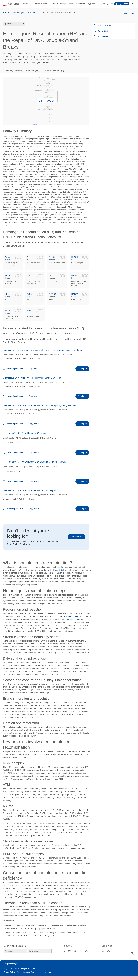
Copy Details (34, 369)
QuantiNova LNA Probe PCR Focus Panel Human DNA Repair (32, 378)
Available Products (53, 71)
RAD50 (52, 294)
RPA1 (29, 310)
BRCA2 (8, 275)
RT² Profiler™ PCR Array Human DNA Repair (24, 433)
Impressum (47, 972)
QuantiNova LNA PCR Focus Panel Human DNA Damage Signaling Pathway (39, 405)
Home (6, 12)
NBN (7, 294)
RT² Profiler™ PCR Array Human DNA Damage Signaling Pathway (34, 462)
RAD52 (8, 310)
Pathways (32, 12)
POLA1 (30, 294)
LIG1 (51, 275)
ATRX (52, 257)
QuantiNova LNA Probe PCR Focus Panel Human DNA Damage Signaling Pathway (42, 350)
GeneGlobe (13, 4)
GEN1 (30, 275)
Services (71, 4)
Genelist (32, 71)
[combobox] (15, 23)
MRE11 (74, 275)
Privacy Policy (9, 972)
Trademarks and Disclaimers (28, 972)
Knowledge (61, 4)
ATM (29, 257)
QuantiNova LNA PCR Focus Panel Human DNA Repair (29, 490)
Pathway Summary (14, 71)
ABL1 (7, 257)
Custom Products (41, 4)
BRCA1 (74, 257)
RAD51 (74, 294)
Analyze (52, 4)
